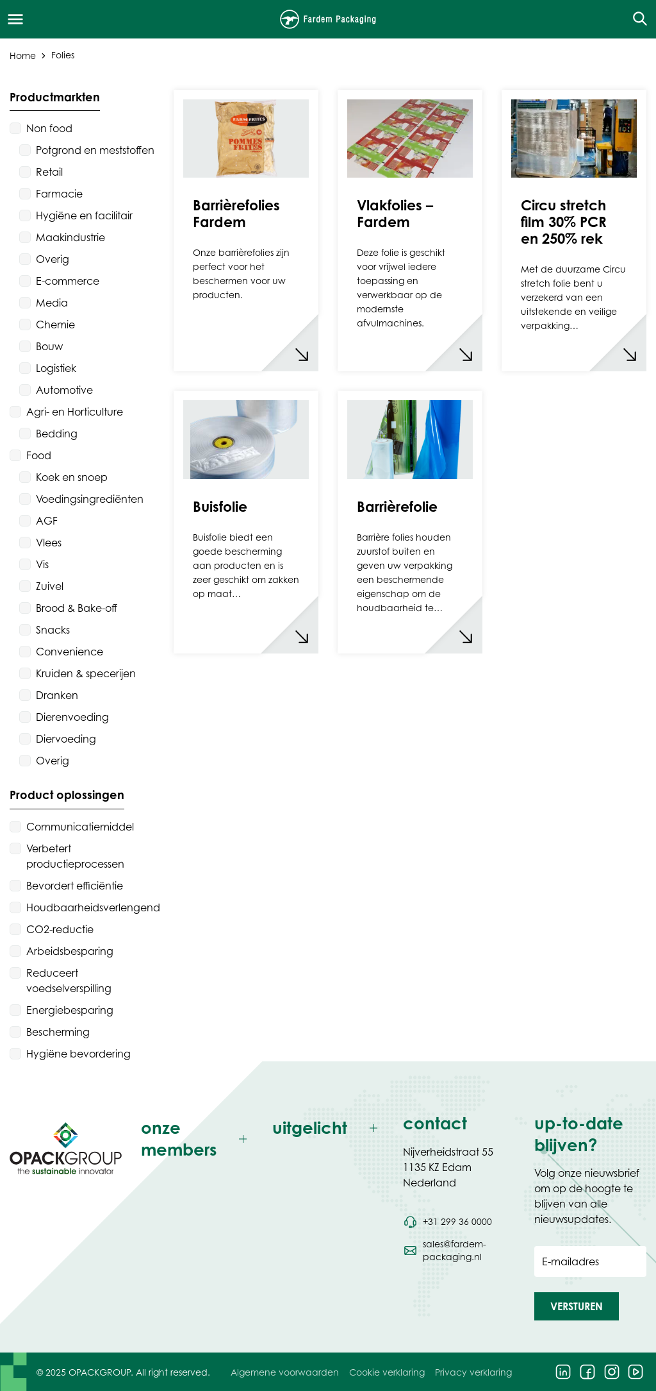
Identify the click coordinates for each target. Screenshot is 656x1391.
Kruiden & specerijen (86, 673)
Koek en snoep (72, 477)
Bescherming (58, 1031)
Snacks (53, 629)
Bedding (57, 433)
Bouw (49, 346)
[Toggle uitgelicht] (328, 1128)
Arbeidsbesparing (69, 951)
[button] (576, 1306)
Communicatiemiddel (80, 826)
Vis (42, 564)
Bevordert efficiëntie (74, 885)
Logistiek (56, 368)
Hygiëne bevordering (78, 1053)
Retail (49, 171)
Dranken (57, 695)
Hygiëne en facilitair (84, 215)
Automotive (64, 390)
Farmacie (59, 193)
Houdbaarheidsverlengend (93, 907)
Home (23, 54)
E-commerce (67, 280)
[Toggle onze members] (197, 1139)
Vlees (49, 542)
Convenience (69, 651)
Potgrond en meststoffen (95, 150)
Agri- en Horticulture (74, 411)
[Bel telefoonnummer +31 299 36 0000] (447, 1222)
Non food (49, 128)
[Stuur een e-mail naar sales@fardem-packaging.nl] (459, 1250)
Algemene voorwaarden (285, 1372)
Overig (52, 259)
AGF (47, 520)
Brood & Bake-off (76, 608)
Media (52, 302)
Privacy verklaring (473, 1372)
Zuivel (49, 586)
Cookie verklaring (387, 1372)
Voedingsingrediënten (90, 499)
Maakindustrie (70, 237)
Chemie (55, 324)
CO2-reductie (60, 929)
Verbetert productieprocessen (75, 856)
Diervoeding (66, 738)
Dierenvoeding (72, 717)
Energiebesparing (69, 1010)
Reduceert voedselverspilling (68, 980)
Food (38, 455)
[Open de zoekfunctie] (635, 19)
